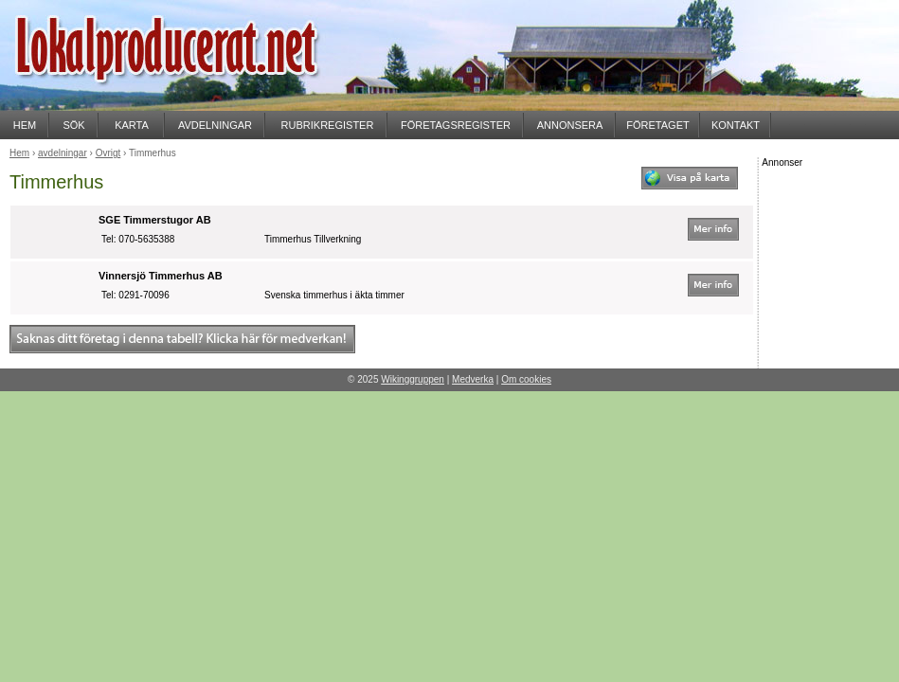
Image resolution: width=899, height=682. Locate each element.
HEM (24, 125)
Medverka (473, 379)
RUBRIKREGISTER (327, 125)
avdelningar (62, 153)
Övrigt (108, 153)
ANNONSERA (570, 125)
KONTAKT (735, 125)
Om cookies (526, 379)
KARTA (132, 125)
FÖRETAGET (657, 125)
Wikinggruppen (412, 379)
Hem (19, 153)
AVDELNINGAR (215, 125)
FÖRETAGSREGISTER (456, 125)
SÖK (73, 125)
